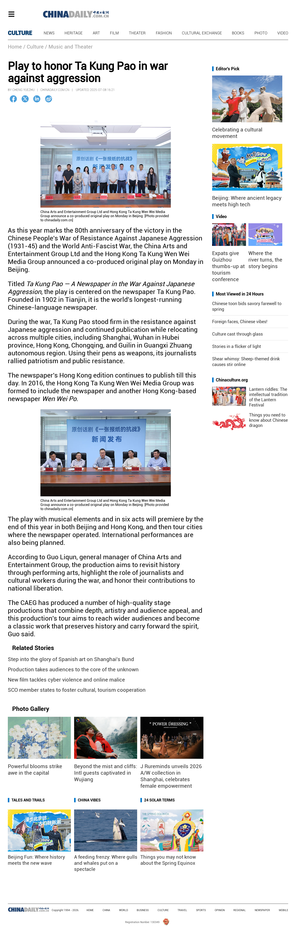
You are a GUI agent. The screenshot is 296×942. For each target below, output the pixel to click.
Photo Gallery (30, 708)
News (49, 33)
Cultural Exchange (202, 33)
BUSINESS (143, 910)
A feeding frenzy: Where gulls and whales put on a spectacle (105, 863)
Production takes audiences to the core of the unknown (73, 670)
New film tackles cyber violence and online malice (66, 680)
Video (282, 33)
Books (238, 33)
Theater (137, 33)
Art (96, 33)
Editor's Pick (227, 68)
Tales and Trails (28, 800)
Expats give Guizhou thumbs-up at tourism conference (228, 266)
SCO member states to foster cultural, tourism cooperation (77, 690)
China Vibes (89, 800)
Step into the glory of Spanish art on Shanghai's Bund (71, 659)
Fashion (164, 33)
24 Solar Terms (159, 800)
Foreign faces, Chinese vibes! (239, 321)
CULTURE (20, 33)
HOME (90, 910)
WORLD (123, 910)
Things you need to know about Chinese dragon (268, 420)
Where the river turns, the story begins (265, 259)
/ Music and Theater (69, 47)
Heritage (74, 33)
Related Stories (33, 648)
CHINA (106, 910)
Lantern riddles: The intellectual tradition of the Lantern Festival (268, 397)
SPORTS (201, 910)
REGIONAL (239, 910)
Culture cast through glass (237, 334)
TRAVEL (182, 910)
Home (15, 47)
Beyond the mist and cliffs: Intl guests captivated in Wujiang (105, 772)
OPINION (220, 910)
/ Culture (33, 47)
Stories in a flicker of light (236, 346)
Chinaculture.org (232, 380)
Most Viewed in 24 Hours (240, 294)
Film (114, 33)
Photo (260, 33)
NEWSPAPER (262, 910)
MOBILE (283, 910)
